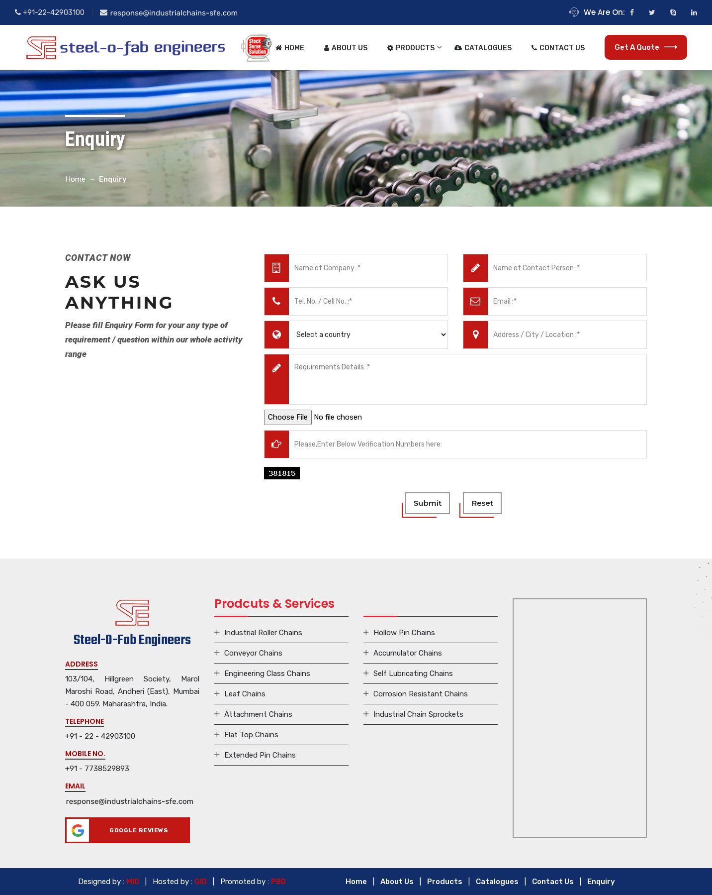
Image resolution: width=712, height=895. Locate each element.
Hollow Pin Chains (404, 632)
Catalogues (483, 48)
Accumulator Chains (407, 653)
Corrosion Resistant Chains (420, 693)
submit (428, 503)
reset (482, 503)
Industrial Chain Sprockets (418, 714)
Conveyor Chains (253, 653)
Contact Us (558, 48)
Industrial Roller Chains (263, 632)
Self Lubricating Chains (413, 673)
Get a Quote (646, 47)
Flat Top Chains (251, 734)
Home (289, 48)
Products (411, 48)
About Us (345, 48)
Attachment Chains (258, 714)
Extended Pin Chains (260, 755)
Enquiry (601, 881)
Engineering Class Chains (267, 673)
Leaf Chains (245, 693)
